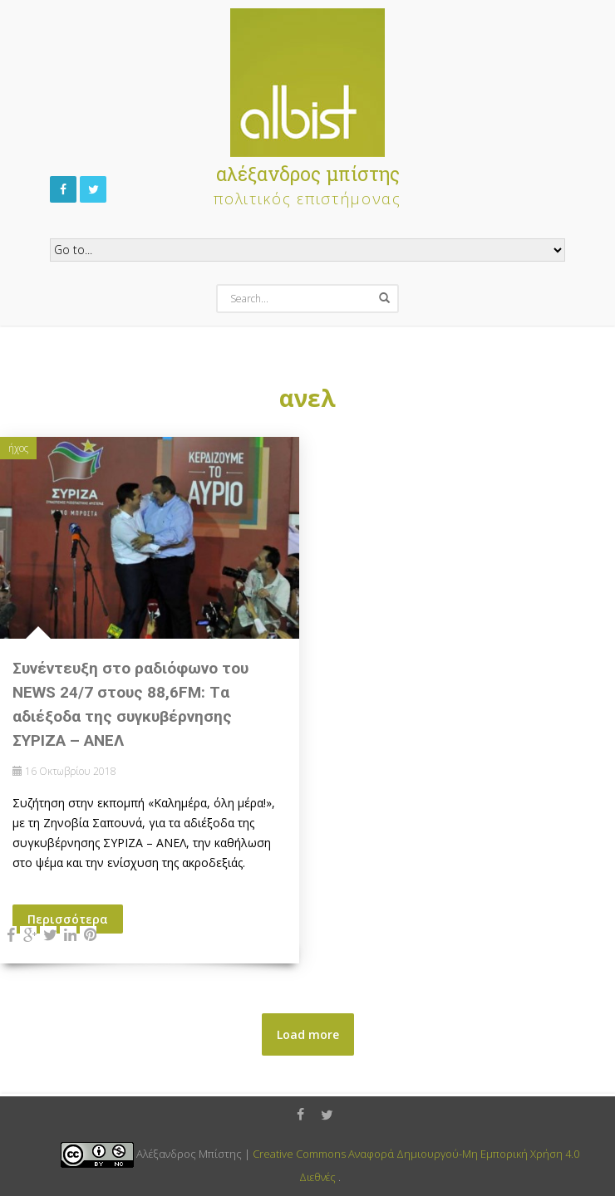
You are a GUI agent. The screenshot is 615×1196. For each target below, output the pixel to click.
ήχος (18, 448)
